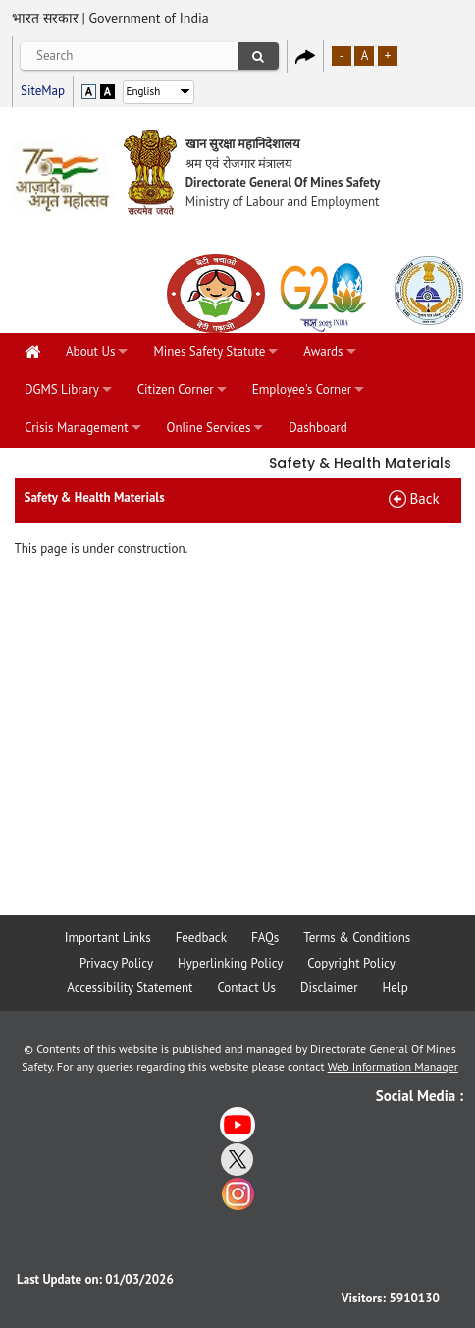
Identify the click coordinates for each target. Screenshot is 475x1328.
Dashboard (317, 427)
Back (425, 498)
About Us (90, 351)
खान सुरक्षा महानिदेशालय (243, 144)
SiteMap (43, 91)
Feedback (201, 937)
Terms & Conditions (356, 937)
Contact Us (246, 987)
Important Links (108, 937)
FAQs (265, 937)
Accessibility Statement (129, 987)
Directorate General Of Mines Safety (283, 182)
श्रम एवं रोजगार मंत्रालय (238, 163)
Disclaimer (329, 987)
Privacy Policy (116, 963)
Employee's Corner (301, 389)
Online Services (209, 427)
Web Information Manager (393, 1066)
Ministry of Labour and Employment (282, 202)
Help (395, 987)
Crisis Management (77, 427)
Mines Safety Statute (209, 351)
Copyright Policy (351, 963)
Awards (323, 351)
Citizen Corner (175, 389)
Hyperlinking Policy (230, 963)
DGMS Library (62, 389)
